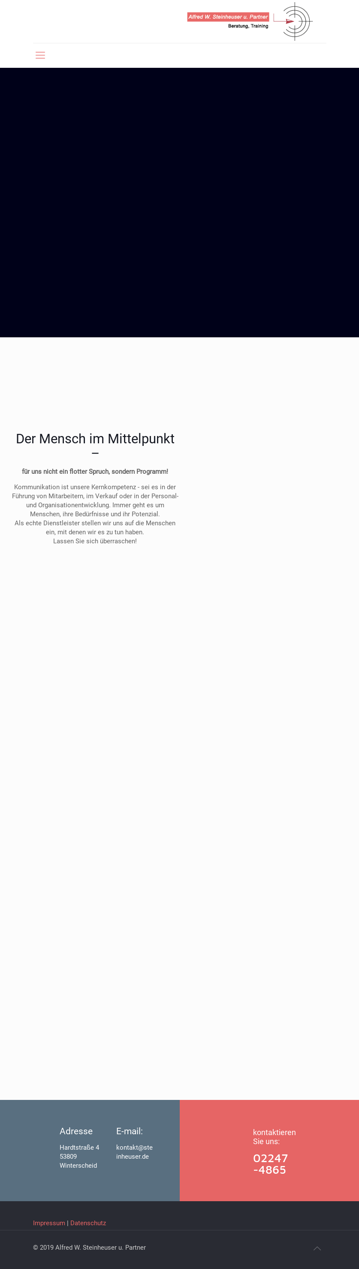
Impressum (49, 1223)
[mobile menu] (40, 55)
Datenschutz (88, 1223)
